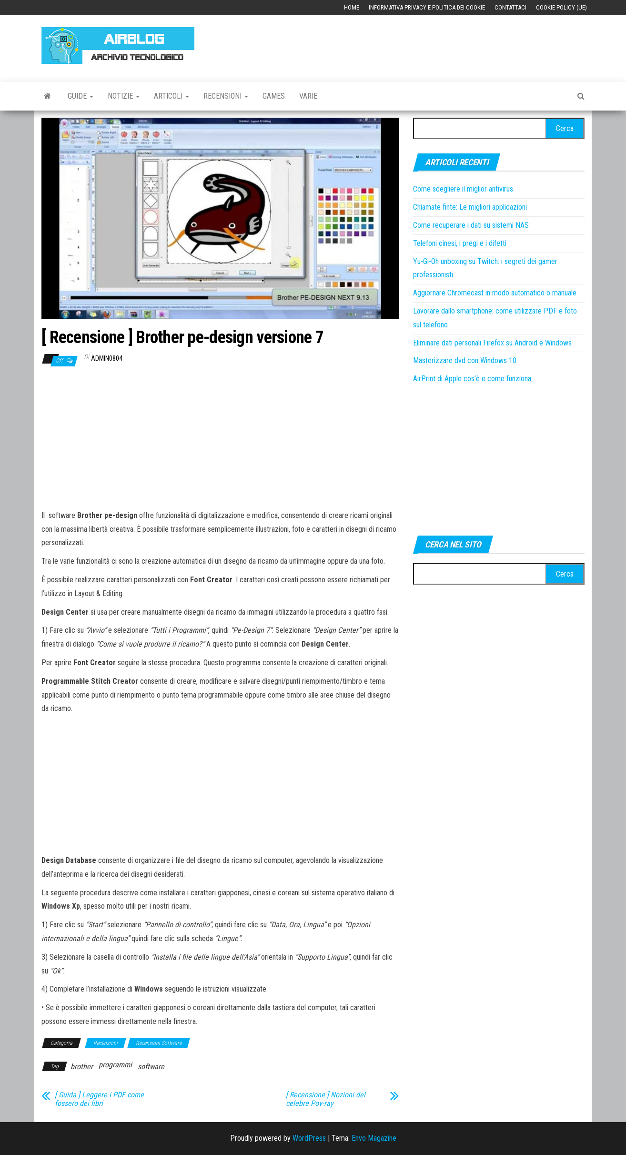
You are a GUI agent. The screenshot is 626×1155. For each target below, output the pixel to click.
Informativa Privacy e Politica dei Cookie (427, 7)
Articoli (171, 96)
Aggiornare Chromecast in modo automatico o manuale (494, 292)
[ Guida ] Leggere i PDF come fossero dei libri (99, 1099)
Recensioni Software (159, 1043)
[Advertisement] (411, 43)
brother (82, 1066)
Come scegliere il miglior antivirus (463, 188)
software (151, 1066)
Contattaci (510, 7)
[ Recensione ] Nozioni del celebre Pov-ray (325, 1099)
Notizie (124, 96)
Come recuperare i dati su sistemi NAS (471, 225)
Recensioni (225, 96)
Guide (80, 96)
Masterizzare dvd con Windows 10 (464, 360)
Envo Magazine (374, 1138)
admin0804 (106, 358)
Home (351, 7)
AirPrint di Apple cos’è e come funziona (472, 378)
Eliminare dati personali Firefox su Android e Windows (492, 342)
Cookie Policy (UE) (561, 7)
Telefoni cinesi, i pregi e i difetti (459, 243)
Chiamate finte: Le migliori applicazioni (470, 207)
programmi (115, 1064)
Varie (308, 96)
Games (274, 96)
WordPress (309, 1138)
